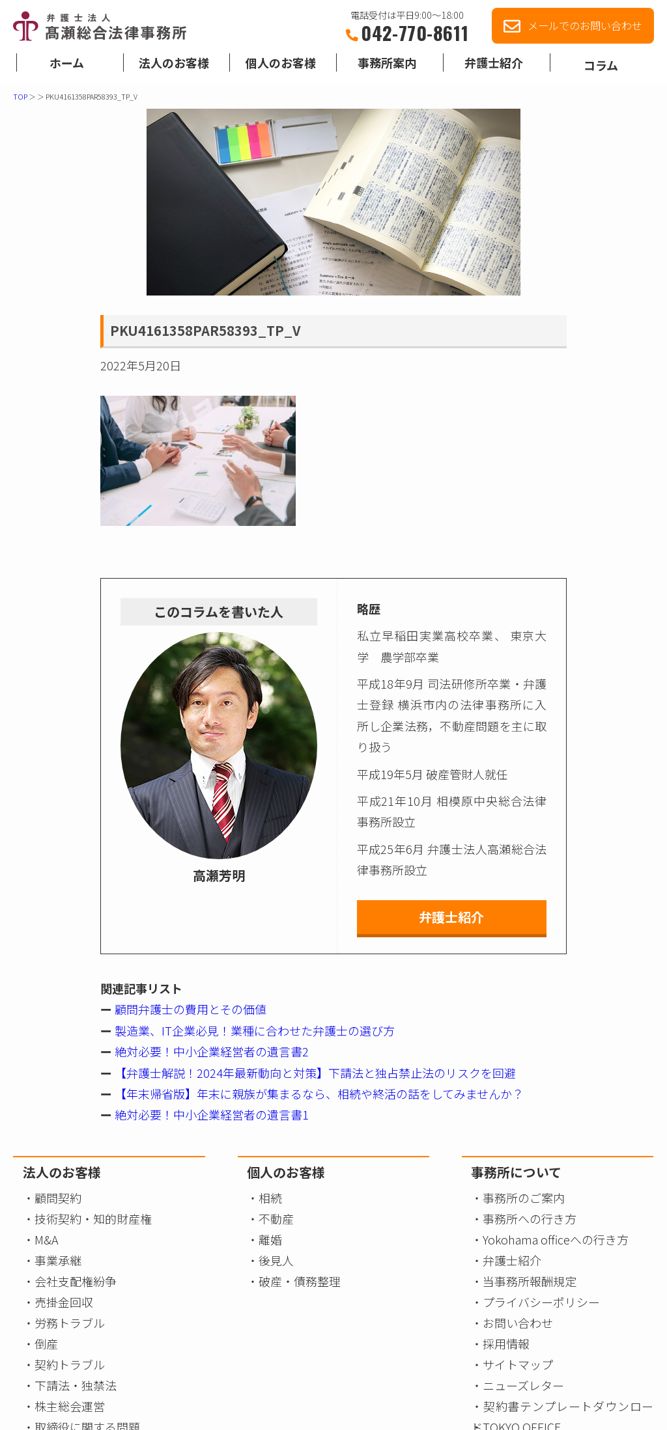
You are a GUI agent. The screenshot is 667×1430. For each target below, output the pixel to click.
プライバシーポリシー (541, 1301)
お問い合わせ (518, 1322)
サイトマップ (518, 1364)
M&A (47, 1239)
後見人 (276, 1260)
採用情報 (506, 1343)
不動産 (276, 1218)
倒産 (46, 1343)
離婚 (270, 1239)
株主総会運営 (70, 1405)
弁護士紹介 (451, 916)
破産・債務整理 (300, 1280)
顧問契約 (58, 1197)
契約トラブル (70, 1364)
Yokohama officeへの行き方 (556, 1239)
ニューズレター (523, 1385)
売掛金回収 (64, 1301)
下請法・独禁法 (76, 1385)
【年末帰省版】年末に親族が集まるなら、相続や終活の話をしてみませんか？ (318, 1093)
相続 (270, 1197)
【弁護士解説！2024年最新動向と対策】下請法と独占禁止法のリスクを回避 (314, 1072)
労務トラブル (70, 1322)
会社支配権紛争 (76, 1280)
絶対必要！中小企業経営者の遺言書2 (210, 1051)
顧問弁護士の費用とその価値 (189, 1008)
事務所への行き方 (529, 1218)
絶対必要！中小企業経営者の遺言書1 (210, 1114)
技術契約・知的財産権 (93, 1218)
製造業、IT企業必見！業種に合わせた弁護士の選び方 (253, 1030)
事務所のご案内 (524, 1197)
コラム (601, 68)
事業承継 (58, 1260)
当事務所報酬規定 (529, 1280)
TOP (20, 96)
